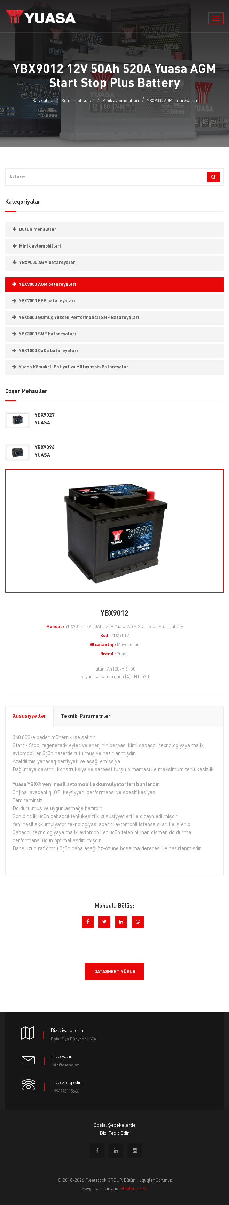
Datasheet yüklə (114, 972)
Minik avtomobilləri (120, 101)
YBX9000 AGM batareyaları (172, 101)
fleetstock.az (134, 1189)
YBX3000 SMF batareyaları (47, 334)
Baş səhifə (42, 101)
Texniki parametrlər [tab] (86, 716)
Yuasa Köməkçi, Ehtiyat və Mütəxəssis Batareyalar (73, 367)
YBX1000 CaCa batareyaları (48, 351)
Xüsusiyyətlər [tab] (29, 716)
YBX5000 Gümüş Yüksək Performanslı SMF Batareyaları (79, 317)
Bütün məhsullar (77, 101)
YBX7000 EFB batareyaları (47, 301)
